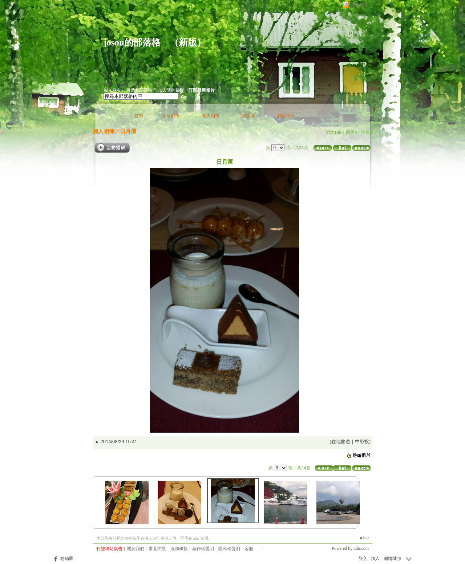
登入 (363, 558)
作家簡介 (286, 115)
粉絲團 (66, 558)
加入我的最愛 (171, 90)
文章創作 (170, 115)
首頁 (138, 115)
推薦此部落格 (139, 90)
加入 (375, 558)
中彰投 (362, 441)
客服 (248, 548)
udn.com (361, 548)
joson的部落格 (132, 42)
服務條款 (179, 548)
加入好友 (112, 90)
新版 (188, 42)
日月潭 (128, 131)
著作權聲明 (203, 548)
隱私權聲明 (229, 548)
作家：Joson (115, 84)
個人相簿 (210, 115)
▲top (364, 537)
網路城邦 (359, 5)
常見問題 (157, 548)
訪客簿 (248, 115)
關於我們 (135, 548)
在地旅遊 (340, 441)
